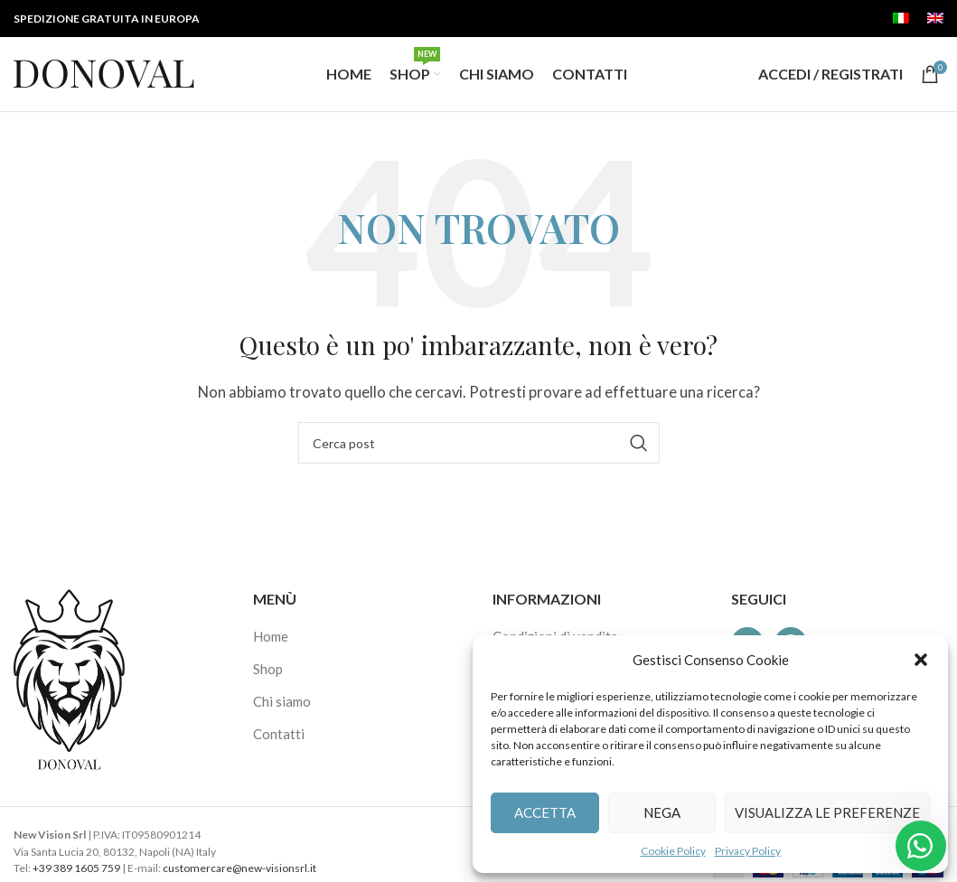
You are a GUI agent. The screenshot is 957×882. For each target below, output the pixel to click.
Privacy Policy (748, 851)
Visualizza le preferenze (827, 812)
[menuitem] (901, 19)
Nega (661, 812)
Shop (268, 677)
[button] (921, 660)
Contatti (279, 742)
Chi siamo (282, 709)
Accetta (545, 812)
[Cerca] (479, 451)
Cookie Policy (673, 851)
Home (270, 644)
